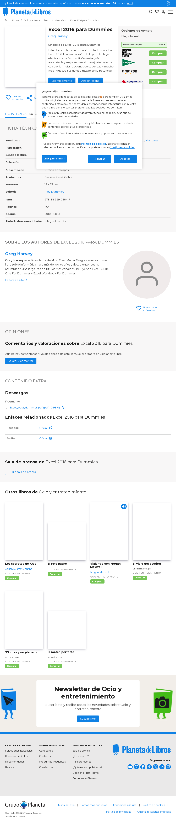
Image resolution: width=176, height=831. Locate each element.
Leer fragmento (62, 80)
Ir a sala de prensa (24, 472)
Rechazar (99, 159)
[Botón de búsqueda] (151, 12)
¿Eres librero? (81, 756)
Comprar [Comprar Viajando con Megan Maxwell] (97, 581)
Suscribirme (88, 718)
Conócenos (46, 750)
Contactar (45, 756)
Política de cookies (153, 805)
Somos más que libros (94, 805)
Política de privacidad (118, 811)
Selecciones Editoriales (18, 750)
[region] (89, 126)
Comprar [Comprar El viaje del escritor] (140, 577)
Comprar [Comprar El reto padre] (55, 574)
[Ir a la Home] (6, 20)
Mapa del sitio (66, 805)
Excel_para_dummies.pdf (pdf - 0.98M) (37, 407)
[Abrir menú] (170, 12)
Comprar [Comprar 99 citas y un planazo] (12, 666)
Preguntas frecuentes (52, 761)
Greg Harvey (18, 253)
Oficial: (45, 428)
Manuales (152, 140)
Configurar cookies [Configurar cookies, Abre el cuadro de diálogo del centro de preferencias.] (54, 159)
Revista (9, 767)
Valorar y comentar (20, 360)
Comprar (158, 53)
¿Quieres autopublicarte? (87, 767)
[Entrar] (162, 12)
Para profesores (82, 761)
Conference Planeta (85, 778)
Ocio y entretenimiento (19, 573)
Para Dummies (54, 191)
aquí (130, 3)
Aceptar (125, 159)
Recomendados (14, 761)
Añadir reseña (90, 80)
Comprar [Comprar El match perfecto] (55, 666)
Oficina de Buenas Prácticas (154, 811)
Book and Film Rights (85, 772)
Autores (35, 114)
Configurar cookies (122, 147)
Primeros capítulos (16, 756)
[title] (141, 749)
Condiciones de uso (124, 805)
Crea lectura (46, 767)
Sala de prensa (81, 750)
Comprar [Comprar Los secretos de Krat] (12, 578)
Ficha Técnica (15, 114)
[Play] (123, 507)
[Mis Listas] (156, 12)
